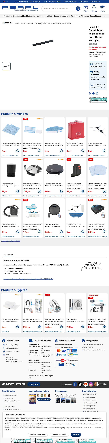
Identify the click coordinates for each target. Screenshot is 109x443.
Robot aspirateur (7, 196)
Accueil (16, 23)
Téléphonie (75, 16)
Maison (31, 23)
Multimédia (30, 16)
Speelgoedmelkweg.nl (91, 411)
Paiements (63, 344)
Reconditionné (95, 16)
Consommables (19, 16)
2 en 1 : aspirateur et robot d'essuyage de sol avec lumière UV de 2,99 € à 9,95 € (28, 279)
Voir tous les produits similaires (10, 241)
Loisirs (39, 16)
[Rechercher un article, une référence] (61, 8)
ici (9, 429)
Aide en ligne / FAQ (12, 345)
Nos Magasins (95, 1)
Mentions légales (10, 406)
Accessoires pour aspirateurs (62, 23)
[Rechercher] (78, 8)
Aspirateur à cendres (8, 236)
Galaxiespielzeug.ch (90, 400)
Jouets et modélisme (62, 16)
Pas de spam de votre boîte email (94, 350)
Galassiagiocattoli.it (90, 408)
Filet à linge (5, 331)
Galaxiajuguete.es (89, 406)
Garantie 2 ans (88, 347)
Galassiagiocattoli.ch (90, 403)
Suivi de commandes (70, 1)
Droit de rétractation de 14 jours (93, 344)
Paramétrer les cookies (59, 435)
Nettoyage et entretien (43, 23)
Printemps (85, 16)
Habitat (49, 16)
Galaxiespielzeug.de (90, 394)
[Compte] (94, 8)
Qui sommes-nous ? (11, 395)
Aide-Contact (84, 1)
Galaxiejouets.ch (89, 397)
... (104, 16)
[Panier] (102, 8)
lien (10, 422)
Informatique (7, 16)
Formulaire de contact (13, 351)
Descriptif (8, 255)
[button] (98, 65)
